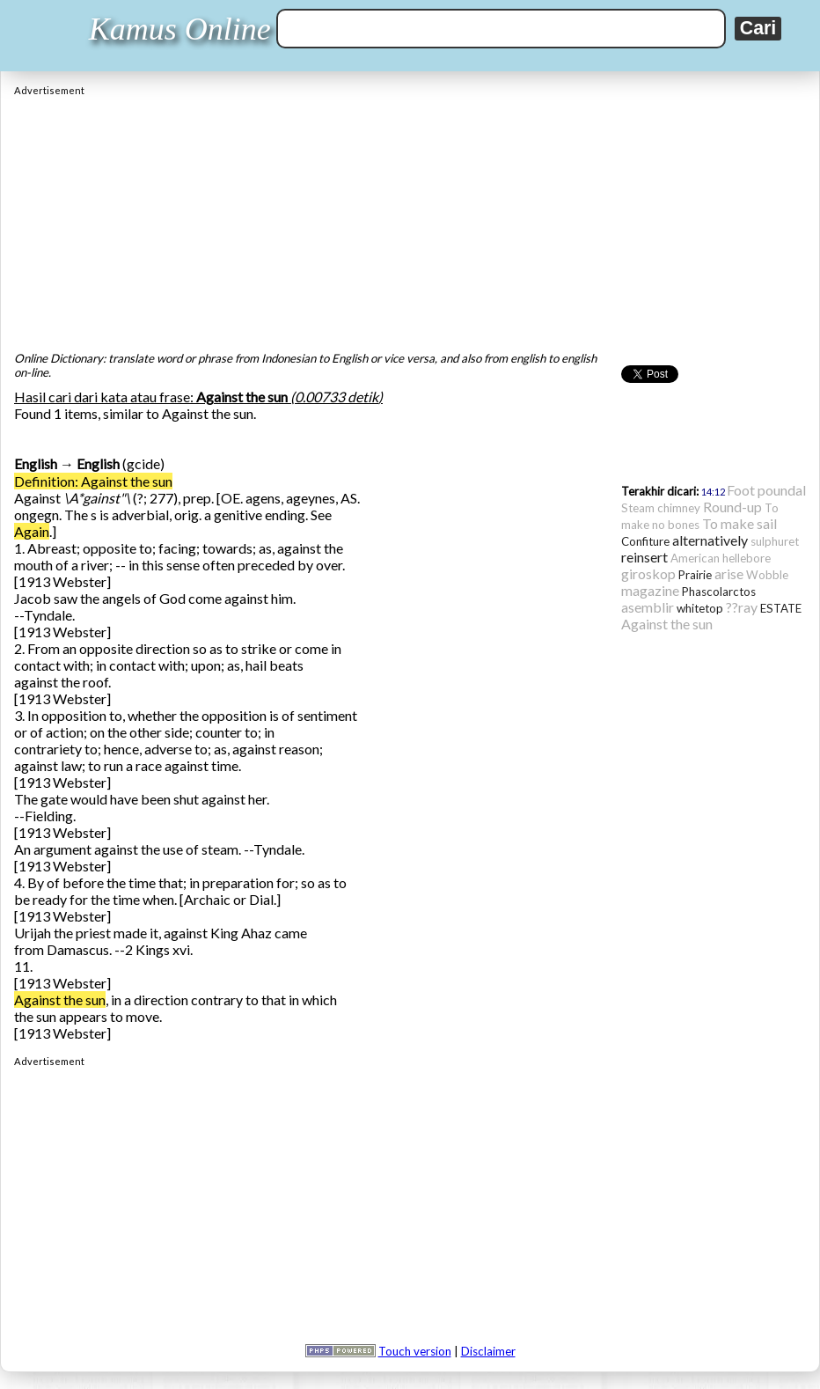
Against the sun (60, 999)
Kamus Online (180, 29)
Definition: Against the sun (93, 481)
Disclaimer (488, 1351)
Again (31, 531)
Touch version (414, 1351)
